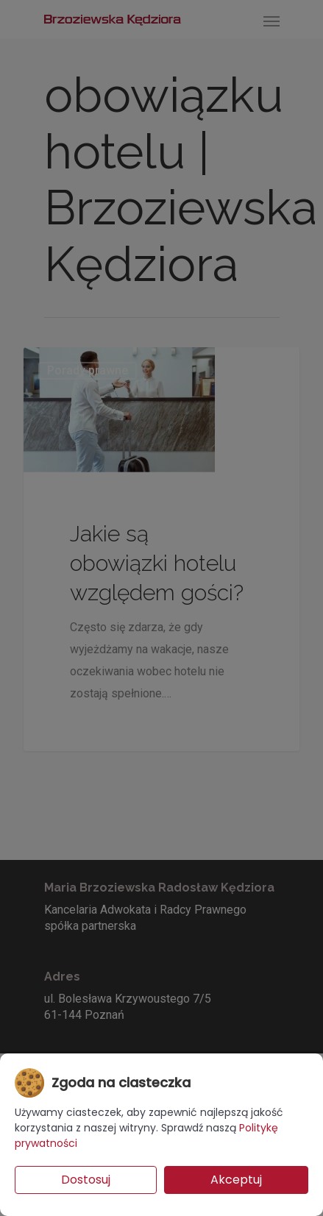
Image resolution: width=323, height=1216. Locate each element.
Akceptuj (236, 1179)
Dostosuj (85, 1179)
